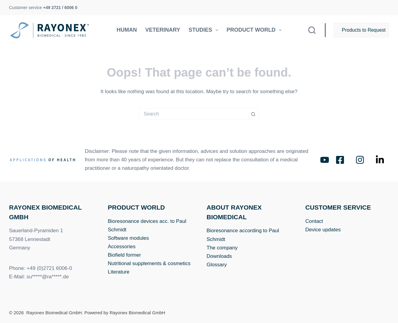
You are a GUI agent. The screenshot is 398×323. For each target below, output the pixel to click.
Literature (119, 272)
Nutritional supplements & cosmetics (149, 263)
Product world (255, 30)
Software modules (128, 238)
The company (222, 248)
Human (127, 30)
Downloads (219, 256)
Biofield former (124, 255)
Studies (205, 30)
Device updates (323, 230)
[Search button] (253, 114)
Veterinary (162, 30)
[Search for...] (193, 114)
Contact (314, 221)
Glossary (217, 265)
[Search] (312, 30)
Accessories (122, 246)
